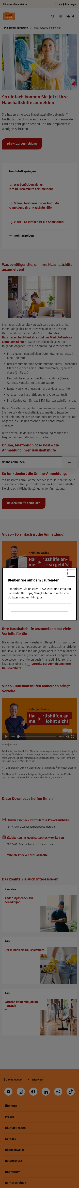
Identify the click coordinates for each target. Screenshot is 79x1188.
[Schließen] (71, 573)
